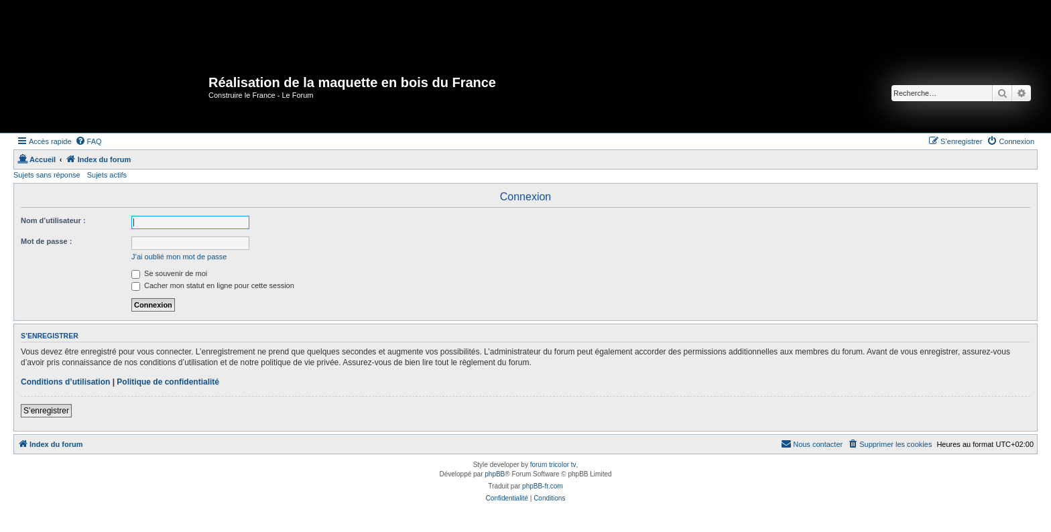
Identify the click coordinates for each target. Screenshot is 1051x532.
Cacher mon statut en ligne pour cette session (212, 285)
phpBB (495, 474)
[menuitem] (88, 141)
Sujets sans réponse (46, 175)
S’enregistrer (46, 410)
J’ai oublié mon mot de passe (179, 257)
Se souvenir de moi (169, 273)
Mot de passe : (46, 241)
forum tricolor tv (553, 464)
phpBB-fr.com (542, 486)
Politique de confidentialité (168, 382)
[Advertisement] (247, 30)
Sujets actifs (107, 175)
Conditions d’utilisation (65, 382)
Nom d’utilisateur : (53, 220)
